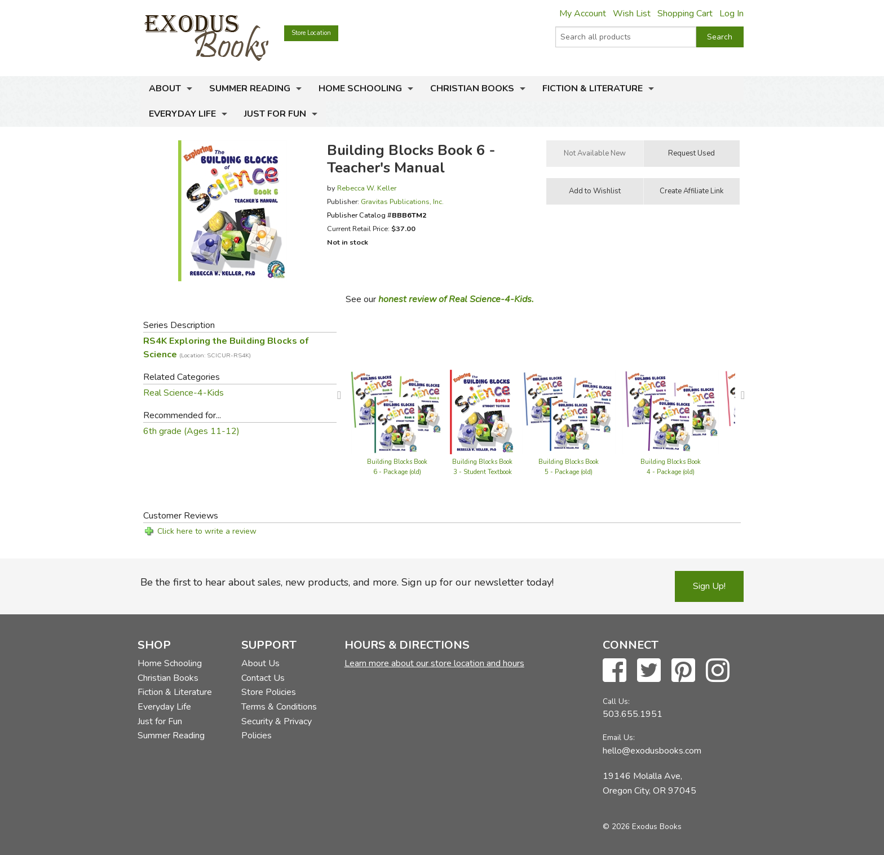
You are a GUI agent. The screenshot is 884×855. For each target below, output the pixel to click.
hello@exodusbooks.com (652, 751)
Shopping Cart (685, 13)
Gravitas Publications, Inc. (402, 201)
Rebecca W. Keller (366, 188)
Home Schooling (360, 88)
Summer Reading (249, 88)
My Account (582, 13)
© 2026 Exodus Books (642, 826)
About (165, 88)
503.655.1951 (632, 714)
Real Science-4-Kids (183, 393)
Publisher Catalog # (377, 215)
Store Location (311, 33)
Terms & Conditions (279, 707)
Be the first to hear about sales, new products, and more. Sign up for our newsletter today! (347, 582)
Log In (731, 13)
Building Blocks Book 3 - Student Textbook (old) (482, 472)
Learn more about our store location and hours (434, 663)
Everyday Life (182, 114)
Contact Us (263, 678)
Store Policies (268, 692)
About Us (260, 663)
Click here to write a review (207, 531)
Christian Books (472, 88)
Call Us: (616, 701)
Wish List (632, 13)
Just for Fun (275, 114)
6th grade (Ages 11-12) (191, 431)
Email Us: (619, 737)
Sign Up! (709, 586)
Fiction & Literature (592, 88)
